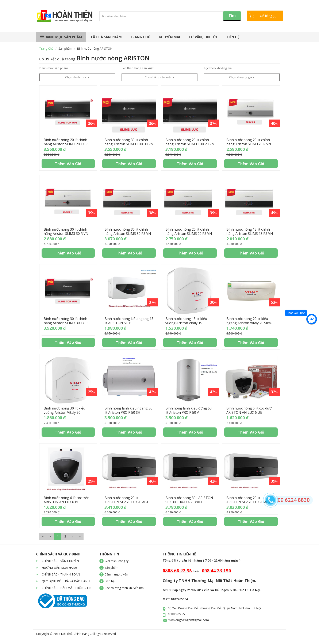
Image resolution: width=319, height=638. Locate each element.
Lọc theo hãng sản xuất (138, 68)
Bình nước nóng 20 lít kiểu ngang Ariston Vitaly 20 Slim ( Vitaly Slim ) (249, 322)
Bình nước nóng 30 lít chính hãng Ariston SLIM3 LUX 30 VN (128, 141)
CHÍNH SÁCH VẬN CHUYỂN (57, 561)
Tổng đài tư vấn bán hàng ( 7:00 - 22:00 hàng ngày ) (202, 560)
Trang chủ (140, 37)
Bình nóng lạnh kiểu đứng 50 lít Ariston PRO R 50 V (188, 410)
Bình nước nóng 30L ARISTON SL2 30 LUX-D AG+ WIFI (189, 499)
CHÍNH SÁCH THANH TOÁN (58, 574)
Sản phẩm (65, 48)
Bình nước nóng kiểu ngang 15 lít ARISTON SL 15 (128, 320)
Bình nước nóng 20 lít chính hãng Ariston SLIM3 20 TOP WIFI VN (66, 144)
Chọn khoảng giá (241, 77)
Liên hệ (233, 37)
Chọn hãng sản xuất (159, 77)
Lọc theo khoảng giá (218, 68)
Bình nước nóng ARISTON (94, 48)
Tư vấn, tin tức (203, 37)
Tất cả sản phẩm (106, 37)
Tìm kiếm (232, 17)
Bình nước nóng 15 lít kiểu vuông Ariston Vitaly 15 (186, 320)
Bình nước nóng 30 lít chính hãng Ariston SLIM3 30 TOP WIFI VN (66, 322)
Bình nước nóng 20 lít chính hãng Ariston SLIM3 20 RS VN (188, 231)
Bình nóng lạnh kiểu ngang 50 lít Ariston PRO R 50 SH (128, 410)
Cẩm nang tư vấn (116, 574)
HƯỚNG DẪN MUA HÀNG (56, 568)
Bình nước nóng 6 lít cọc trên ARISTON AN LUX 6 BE (66, 499)
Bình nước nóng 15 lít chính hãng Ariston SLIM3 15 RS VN (249, 231)
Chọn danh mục (77, 77)
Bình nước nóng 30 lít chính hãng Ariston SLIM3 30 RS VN (127, 231)
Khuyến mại (169, 37)
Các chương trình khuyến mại (124, 588)
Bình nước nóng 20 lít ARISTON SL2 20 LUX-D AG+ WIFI (126, 502)
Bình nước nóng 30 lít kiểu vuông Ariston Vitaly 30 (64, 410)
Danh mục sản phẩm (61, 37)
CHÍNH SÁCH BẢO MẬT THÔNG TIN (64, 588)
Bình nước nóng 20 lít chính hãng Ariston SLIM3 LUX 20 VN (189, 141)
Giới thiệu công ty (116, 561)
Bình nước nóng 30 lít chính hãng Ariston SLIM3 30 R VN (66, 231)
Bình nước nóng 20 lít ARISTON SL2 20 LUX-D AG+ (248, 499)
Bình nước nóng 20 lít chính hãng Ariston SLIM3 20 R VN (248, 141)
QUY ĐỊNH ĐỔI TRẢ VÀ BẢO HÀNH (63, 581)
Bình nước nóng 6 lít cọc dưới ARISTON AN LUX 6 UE (249, 410)
